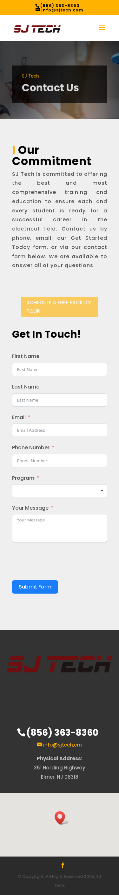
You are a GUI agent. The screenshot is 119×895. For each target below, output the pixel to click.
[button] (62, 818)
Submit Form (35, 586)
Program (23, 478)
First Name (25, 356)
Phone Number (31, 447)
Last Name (25, 386)
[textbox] (60, 491)
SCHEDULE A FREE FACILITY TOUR (59, 307)
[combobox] (59, 491)
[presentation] (60, 561)
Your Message (30, 508)
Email (19, 417)
